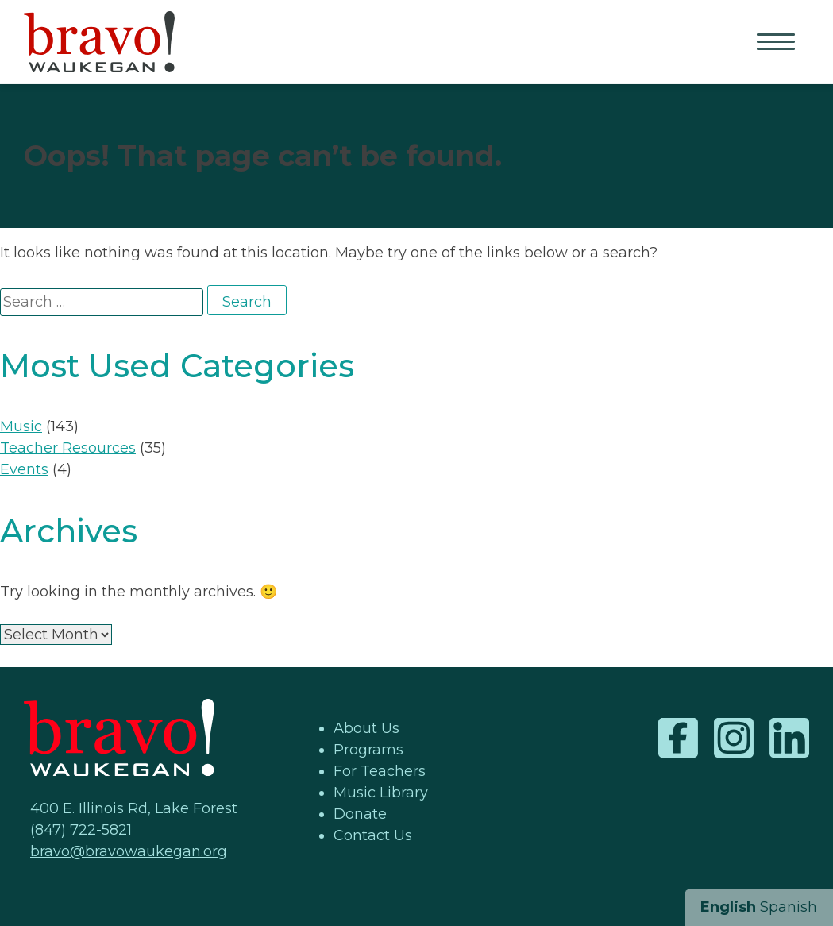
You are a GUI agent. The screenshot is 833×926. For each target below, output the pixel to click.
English (728, 907)
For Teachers (380, 771)
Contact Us (373, 835)
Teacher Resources (68, 448)
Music (21, 426)
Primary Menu (777, 43)
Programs (368, 749)
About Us (366, 728)
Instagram (734, 738)
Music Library (381, 792)
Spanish (788, 907)
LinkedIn (789, 738)
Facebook (678, 738)
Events (24, 469)
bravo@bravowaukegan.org (128, 851)
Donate (360, 814)
